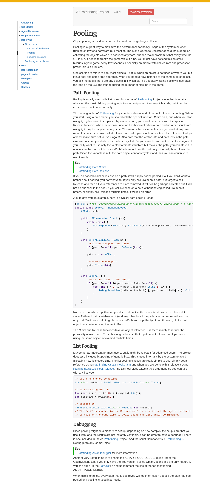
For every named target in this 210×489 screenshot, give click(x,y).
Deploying (25, 40)
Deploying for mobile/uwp (37, 61)
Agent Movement (29, 31)
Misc (22, 65)
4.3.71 (119, 11)
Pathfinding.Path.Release (93, 171)
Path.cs (104, 465)
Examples (26, 78)
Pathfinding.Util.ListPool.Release (93, 368)
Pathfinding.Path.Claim (92, 167)
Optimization (30, 44)
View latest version (141, 11)
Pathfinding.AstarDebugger (94, 452)
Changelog (27, 22)
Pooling (31, 52)
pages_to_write (29, 74)
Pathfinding (145, 99)
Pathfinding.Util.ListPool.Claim (112, 364)
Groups (25, 83)
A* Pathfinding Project (92, 12)
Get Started (26, 27)
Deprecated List (29, 70)
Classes (25, 87)
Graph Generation (29, 35)
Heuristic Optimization (38, 48)
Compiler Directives (36, 57)
